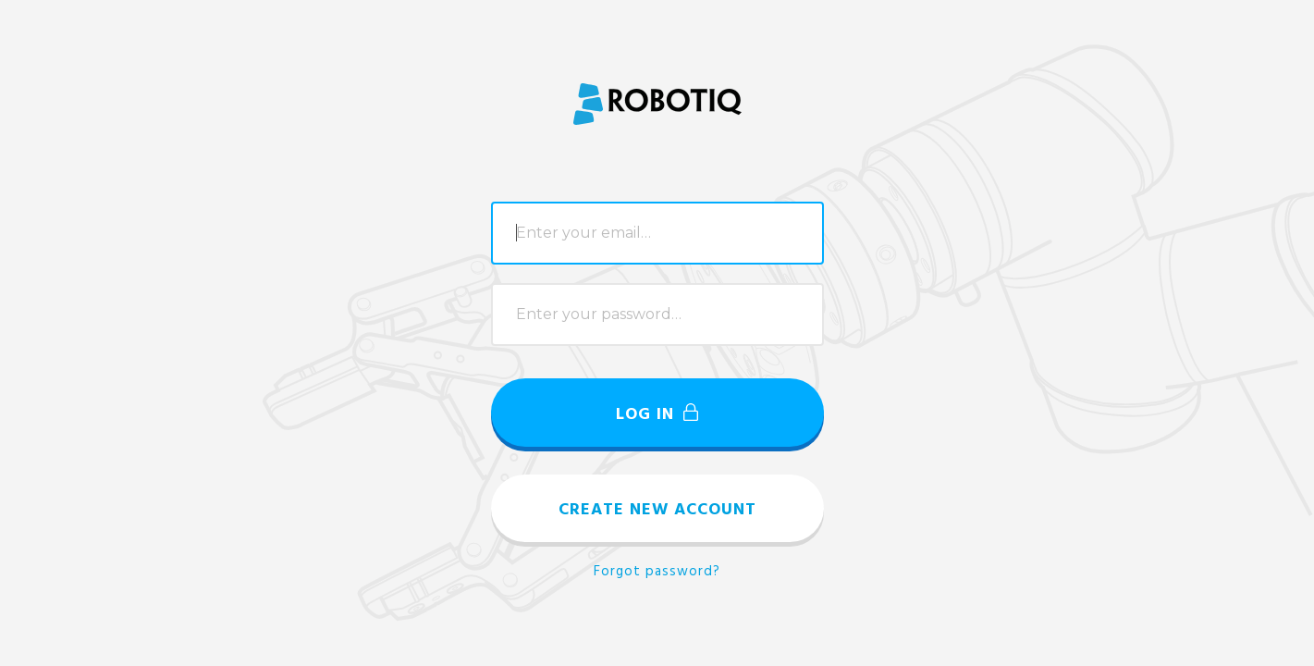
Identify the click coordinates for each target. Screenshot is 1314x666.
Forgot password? (657, 572)
